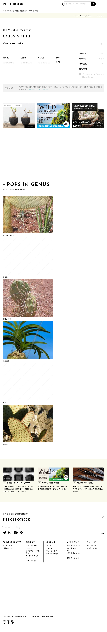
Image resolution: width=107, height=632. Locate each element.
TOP (102, 526)
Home (75, 16)
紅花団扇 (6, 361)
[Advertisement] (53, 155)
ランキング (50, 548)
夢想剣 (5, 444)
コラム (48, 545)
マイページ (91, 542)
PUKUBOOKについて (12, 542)
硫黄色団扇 (7, 319)
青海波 (5, 277)
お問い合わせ (7, 548)
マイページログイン (93, 545)
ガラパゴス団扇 (9, 235)
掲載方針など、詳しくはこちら (38, 89)
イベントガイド (73, 542)
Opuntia (90, 16)
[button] (93, 4)
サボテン (29, 548)
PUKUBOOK (13, 4)
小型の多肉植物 (31, 545)
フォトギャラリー (52, 551)
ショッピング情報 (52, 554)
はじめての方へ (8, 545)
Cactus (82, 16)
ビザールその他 (31, 561)
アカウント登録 (92, 548)
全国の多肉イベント (73, 545)
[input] (76, 4)
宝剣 (4, 402)
